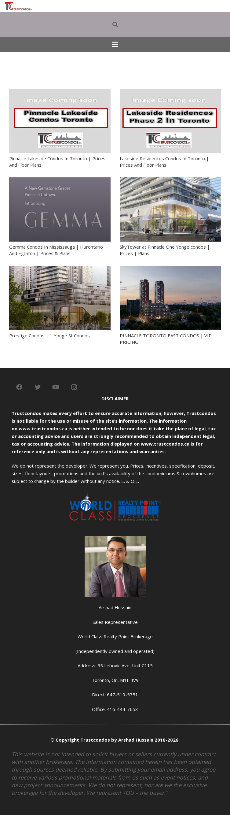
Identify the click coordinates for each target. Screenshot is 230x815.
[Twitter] (37, 387)
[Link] (18, 6)
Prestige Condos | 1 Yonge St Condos (49, 335)
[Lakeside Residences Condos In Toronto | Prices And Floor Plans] (170, 92)
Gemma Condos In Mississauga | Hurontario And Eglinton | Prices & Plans (56, 250)
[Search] (115, 24)
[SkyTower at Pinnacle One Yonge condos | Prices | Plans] (170, 181)
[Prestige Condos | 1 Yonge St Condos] (60, 269)
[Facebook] (19, 387)
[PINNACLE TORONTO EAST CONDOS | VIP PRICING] (170, 269)
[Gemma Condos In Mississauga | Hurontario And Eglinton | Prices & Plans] (60, 181)
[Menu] (115, 44)
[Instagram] (74, 387)
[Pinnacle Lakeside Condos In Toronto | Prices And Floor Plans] (60, 92)
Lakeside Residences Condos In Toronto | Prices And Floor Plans (164, 161)
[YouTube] (56, 387)
